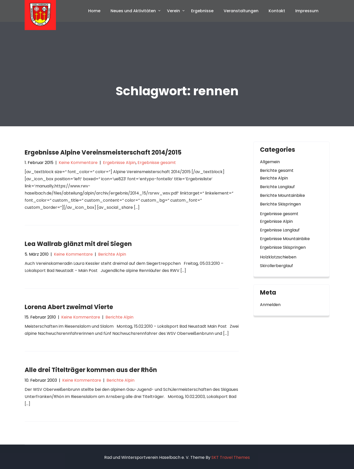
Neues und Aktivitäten (133, 11)
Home (94, 11)
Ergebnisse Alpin (119, 162)
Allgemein (270, 162)
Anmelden (270, 305)
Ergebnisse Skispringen (283, 247)
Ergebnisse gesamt (156, 162)
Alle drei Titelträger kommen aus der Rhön (91, 370)
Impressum (306, 11)
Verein (173, 11)
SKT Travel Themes (230, 457)
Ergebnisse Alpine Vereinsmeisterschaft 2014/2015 (103, 152)
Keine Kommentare (78, 162)
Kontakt (277, 11)
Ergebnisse (202, 11)
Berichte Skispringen (280, 204)
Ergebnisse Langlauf (280, 230)
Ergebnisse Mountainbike (285, 239)
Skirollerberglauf (276, 266)
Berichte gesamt (277, 170)
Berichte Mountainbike (282, 195)
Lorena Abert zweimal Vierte (69, 307)
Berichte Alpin (112, 254)
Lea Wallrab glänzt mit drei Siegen (78, 244)
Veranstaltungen (241, 11)
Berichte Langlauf (277, 187)
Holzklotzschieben (278, 257)
